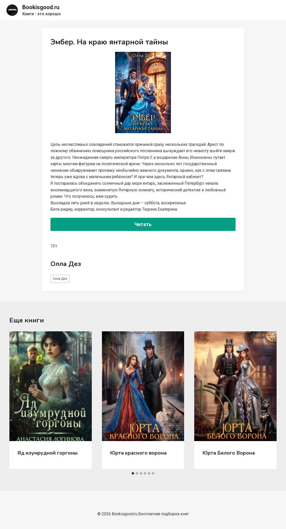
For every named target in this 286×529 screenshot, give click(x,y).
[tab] (133, 473)
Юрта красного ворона (138, 452)
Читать (143, 224)
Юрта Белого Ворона (228, 452)
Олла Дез (60, 279)
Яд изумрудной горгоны (47, 452)
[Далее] (267, 400)
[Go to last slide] (18, 400)
